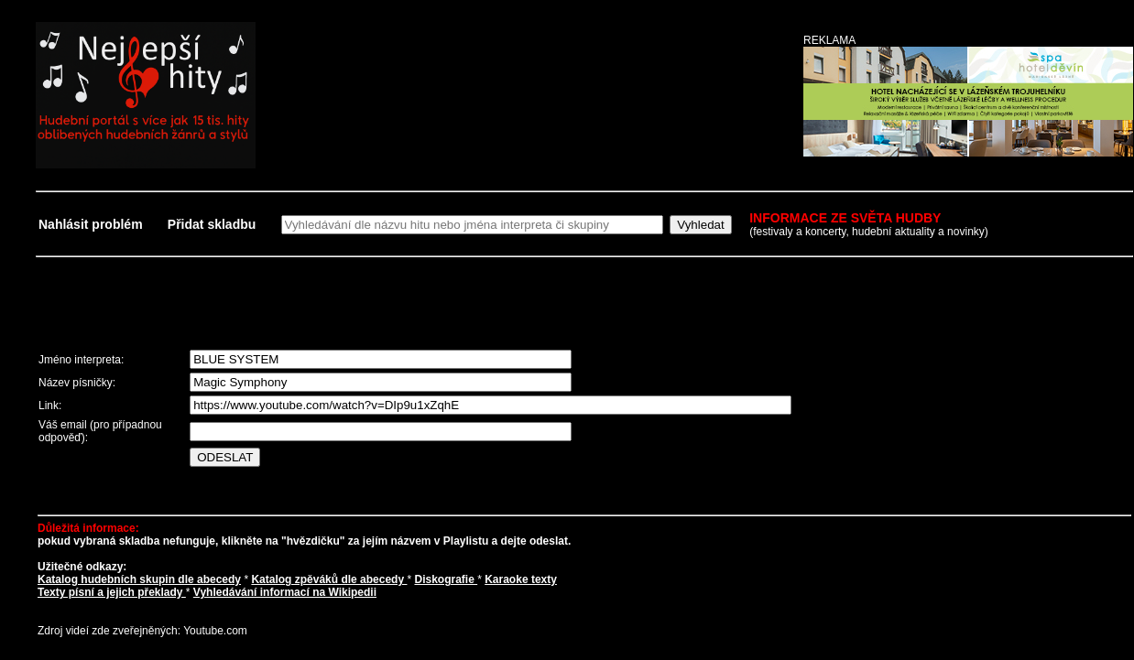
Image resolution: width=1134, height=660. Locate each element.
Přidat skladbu (212, 224)
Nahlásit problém (92, 224)
